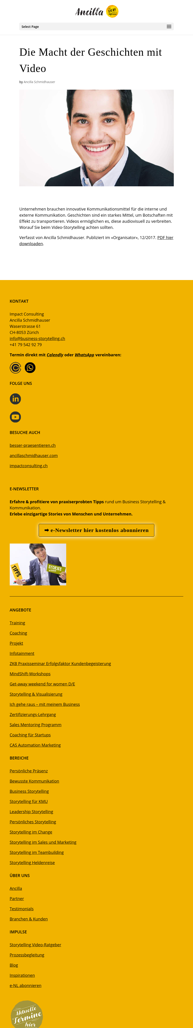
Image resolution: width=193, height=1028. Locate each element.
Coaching (18, 633)
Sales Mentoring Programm (35, 724)
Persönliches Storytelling (33, 821)
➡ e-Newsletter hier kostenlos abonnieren (96, 530)
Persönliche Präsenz (29, 771)
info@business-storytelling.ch (37, 338)
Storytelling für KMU (29, 801)
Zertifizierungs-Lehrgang (33, 714)
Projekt (16, 643)
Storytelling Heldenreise (32, 862)
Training (17, 622)
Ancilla (16, 888)
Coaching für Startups (30, 735)
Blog (14, 965)
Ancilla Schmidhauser (39, 82)
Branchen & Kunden (29, 919)
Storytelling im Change (31, 832)
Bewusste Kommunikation (34, 781)
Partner (17, 898)
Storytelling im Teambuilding (37, 852)
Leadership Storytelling (31, 811)
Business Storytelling (29, 791)
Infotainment (22, 653)
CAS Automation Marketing (35, 745)
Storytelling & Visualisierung (36, 694)
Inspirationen (22, 975)
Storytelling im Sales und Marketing (43, 842)
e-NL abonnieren (26, 985)
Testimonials (22, 908)
